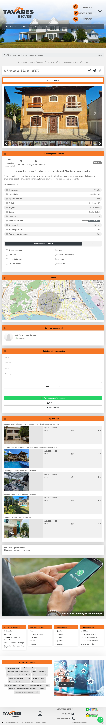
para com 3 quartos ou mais (26, 692)
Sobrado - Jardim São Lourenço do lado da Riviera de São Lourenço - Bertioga (31, 424)
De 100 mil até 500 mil (89, 637)
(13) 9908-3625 (20, 338)
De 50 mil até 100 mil (88, 634)
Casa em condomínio (37, 634)
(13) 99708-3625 (85, 8)
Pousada (33, 644)
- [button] (5, 285)
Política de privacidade (79, 723)
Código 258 (39, 55)
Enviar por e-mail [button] (53, 387)
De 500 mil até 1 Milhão (89, 641)
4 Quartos (59, 641)
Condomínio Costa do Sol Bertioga (12, 638)
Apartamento (34, 637)
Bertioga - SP (22, 55)
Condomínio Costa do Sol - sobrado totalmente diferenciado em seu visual (30, 447)
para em (18, 671)
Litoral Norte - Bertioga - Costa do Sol (17, 517)
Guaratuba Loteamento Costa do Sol (14, 647)
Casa (31, 55)
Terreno (32, 641)
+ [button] (4, 282)
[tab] (10, 80)
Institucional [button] (25, 27)
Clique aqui (8, 550)
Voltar (99, 55)
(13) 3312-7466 (85, 13)
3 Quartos (59, 637)
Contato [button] (38, 27)
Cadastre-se (66, 684)
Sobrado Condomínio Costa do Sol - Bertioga (20, 494)
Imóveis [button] (13, 27)
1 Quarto (59, 631)
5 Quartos (59, 644)
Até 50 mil (85, 631)
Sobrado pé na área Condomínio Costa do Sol (20, 471)
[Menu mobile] (7, 27)
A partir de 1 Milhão (88, 644)
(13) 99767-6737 (85, 19)
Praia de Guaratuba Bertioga (14, 643)
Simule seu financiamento (55, 27)
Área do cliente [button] (91, 27)
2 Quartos (59, 634)
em (39, 671)
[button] (11, 113)
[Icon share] (100, 12)
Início (7, 55)
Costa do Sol (8, 631)
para (13, 668)
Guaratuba (7, 634)
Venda (14, 55)
